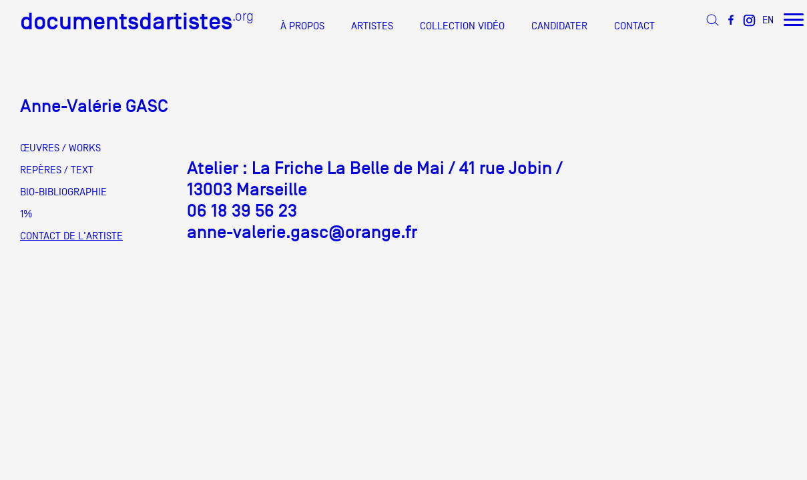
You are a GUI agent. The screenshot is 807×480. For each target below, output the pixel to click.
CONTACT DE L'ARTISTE (71, 236)
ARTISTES (372, 26)
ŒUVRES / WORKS (60, 148)
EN (768, 19)
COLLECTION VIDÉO (462, 26)
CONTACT (634, 26)
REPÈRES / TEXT (56, 170)
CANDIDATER (559, 26)
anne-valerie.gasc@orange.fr (302, 232)
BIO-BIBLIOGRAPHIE (63, 192)
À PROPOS (302, 26)
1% (26, 214)
